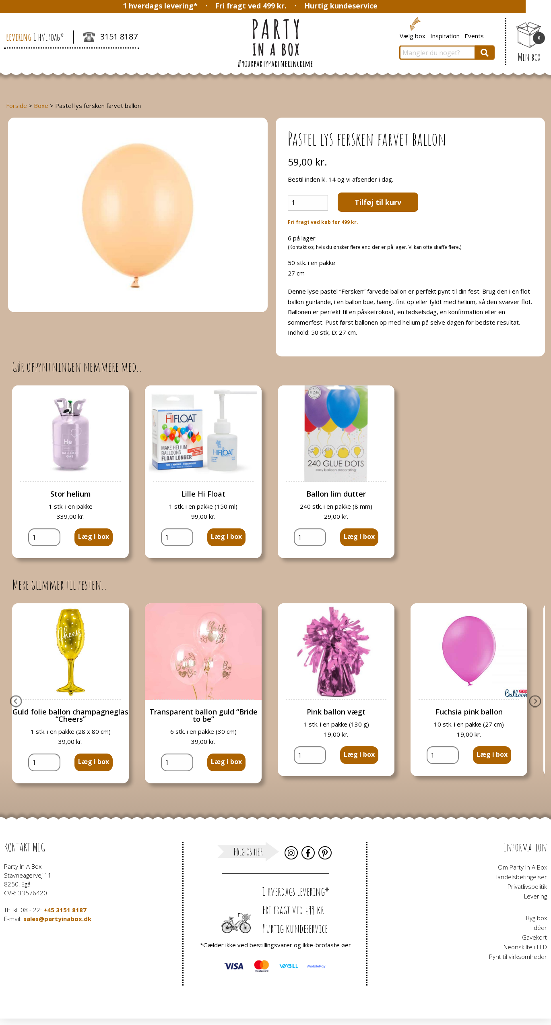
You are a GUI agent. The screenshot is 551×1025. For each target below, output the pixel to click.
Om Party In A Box (522, 867)
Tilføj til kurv (378, 202)
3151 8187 (110, 37)
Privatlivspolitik (527, 886)
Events (474, 35)
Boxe (41, 105)
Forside (16, 105)
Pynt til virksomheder (518, 957)
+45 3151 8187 (65, 910)
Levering (535, 896)
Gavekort (534, 937)
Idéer (539, 928)
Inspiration (445, 35)
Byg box (536, 918)
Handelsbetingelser (520, 877)
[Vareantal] (308, 203)
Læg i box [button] (93, 536)
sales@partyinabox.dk (57, 919)
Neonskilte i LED (525, 947)
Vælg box (412, 35)
